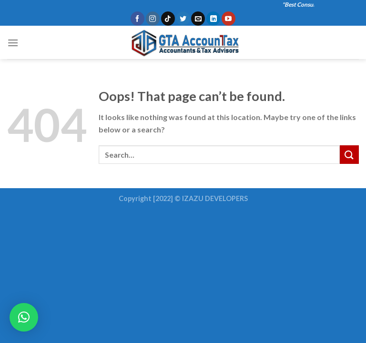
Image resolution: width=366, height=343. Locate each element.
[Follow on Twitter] (183, 18)
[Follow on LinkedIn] (213, 18)
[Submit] (349, 154)
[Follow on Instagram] (153, 18)
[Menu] (13, 42)
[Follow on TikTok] (168, 18)
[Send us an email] (198, 18)
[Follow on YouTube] (228, 18)
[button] (24, 317)
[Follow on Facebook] (137, 18)
